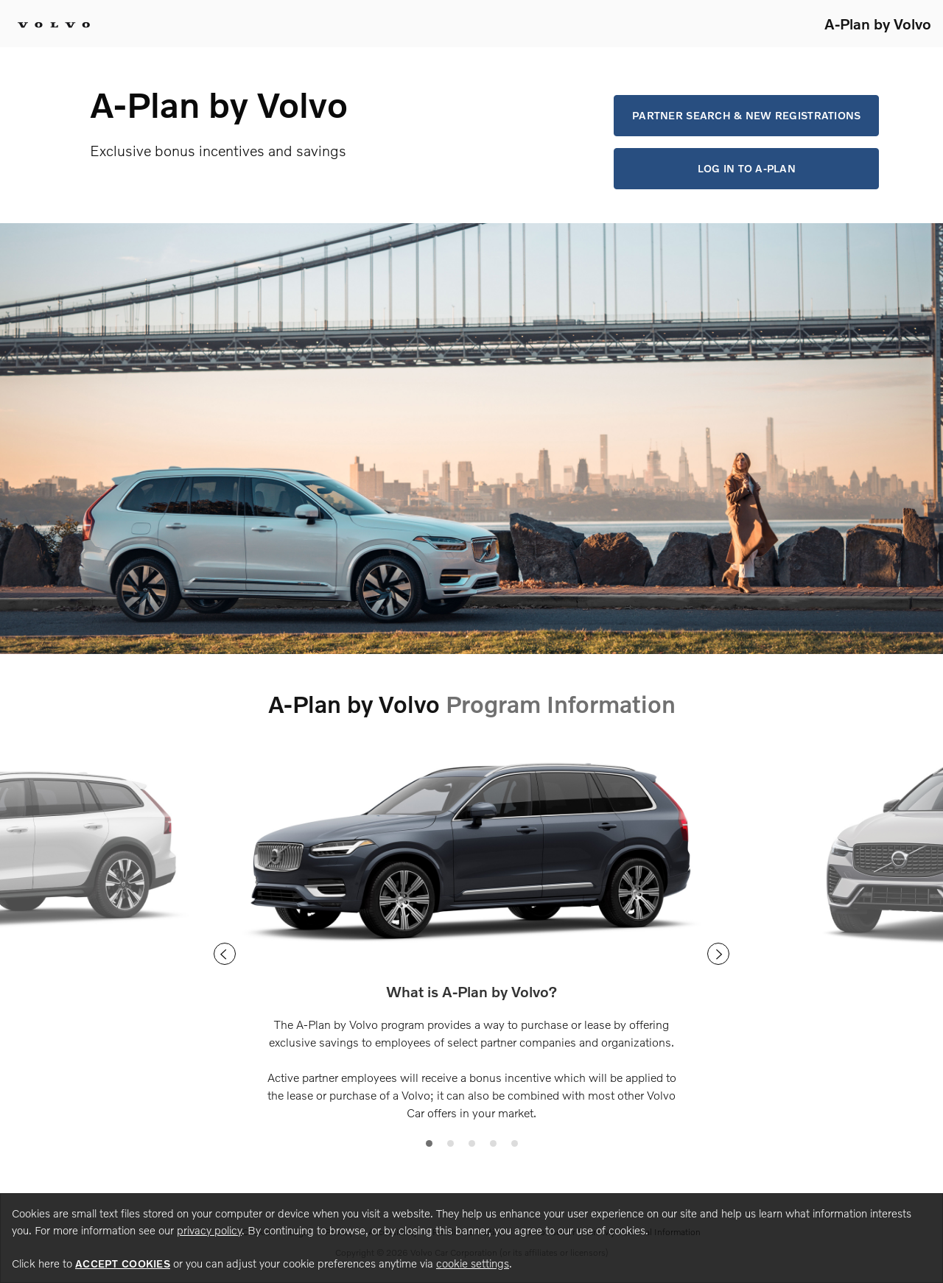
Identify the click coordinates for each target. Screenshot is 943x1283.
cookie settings (472, 1263)
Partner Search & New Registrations (746, 115)
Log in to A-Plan (747, 168)
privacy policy (209, 1230)
